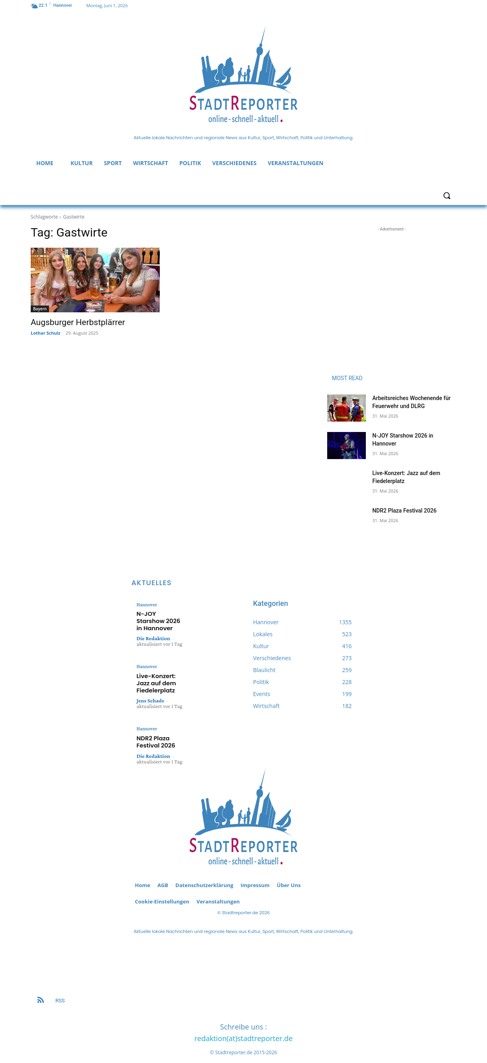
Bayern (40, 309)
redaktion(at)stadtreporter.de (243, 1024)
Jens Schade (151, 688)
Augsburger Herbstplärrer (78, 322)
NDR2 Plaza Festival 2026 (404, 510)
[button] (446, 195)
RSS (60, 987)
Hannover (146, 604)
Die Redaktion (153, 629)
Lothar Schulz (45, 333)
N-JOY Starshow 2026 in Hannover (160, 616)
